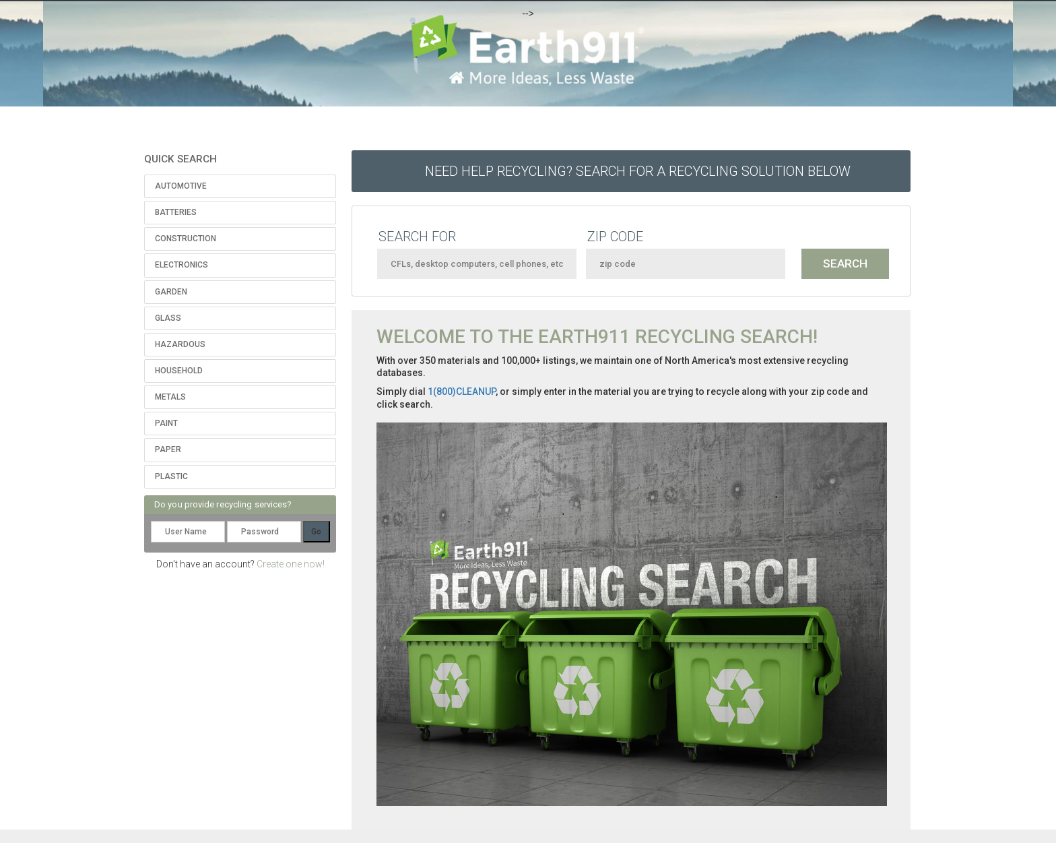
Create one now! (291, 564)
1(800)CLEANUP (462, 391)
